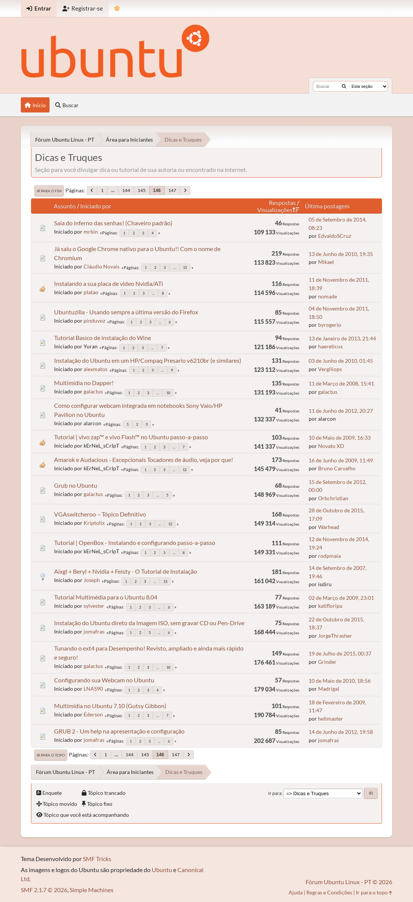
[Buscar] (344, 86)
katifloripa (330, 605)
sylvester (94, 605)
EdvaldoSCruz (334, 236)
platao (91, 292)
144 (126, 190)
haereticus (330, 346)
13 (165, 581)
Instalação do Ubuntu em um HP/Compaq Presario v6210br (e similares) (147, 360)
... (113, 190)
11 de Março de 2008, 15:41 (341, 383)
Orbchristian (333, 498)
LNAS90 (93, 688)
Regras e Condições (329, 892)
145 (142, 190)
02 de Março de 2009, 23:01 (341, 598)
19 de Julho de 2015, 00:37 (340, 653)
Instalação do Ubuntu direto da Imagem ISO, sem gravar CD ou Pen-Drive (149, 622)
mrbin (91, 231)
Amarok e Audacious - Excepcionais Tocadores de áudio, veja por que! (143, 459)
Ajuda (296, 892)
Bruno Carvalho (337, 468)
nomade (327, 296)
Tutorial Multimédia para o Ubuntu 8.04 (105, 597)
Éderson (93, 714)
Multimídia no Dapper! (83, 382)
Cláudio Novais (102, 266)
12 (184, 470)
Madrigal (328, 688)
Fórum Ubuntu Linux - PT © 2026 (349, 881)
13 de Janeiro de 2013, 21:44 (342, 338)
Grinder (327, 662)
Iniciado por (95, 205)
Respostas (282, 202)
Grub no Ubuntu (75, 485)
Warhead (328, 527)
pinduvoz (94, 320)
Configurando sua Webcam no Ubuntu (104, 680)
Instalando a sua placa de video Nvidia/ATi (108, 283)
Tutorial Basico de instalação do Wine (102, 337)
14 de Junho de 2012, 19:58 (341, 732)
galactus (93, 391)
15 (185, 267)
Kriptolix (94, 523)
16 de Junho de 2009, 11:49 (341, 460)
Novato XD (331, 446)
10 (168, 393)
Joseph (92, 580)
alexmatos (95, 369)
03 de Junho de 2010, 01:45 (341, 360)
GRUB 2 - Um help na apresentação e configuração (119, 731)
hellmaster (330, 718)
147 (172, 190)
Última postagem (327, 205)
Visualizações (278, 209)
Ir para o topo (51, 755)
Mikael (326, 262)
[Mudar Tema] (117, 8)
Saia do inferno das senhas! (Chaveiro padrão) (113, 222)
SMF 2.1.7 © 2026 (44, 889)
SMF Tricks (97, 858)
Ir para (274, 793)
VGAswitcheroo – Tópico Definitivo (100, 514)
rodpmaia (329, 555)
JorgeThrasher (335, 635)
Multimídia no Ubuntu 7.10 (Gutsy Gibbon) (110, 705)
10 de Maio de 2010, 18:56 (340, 680)
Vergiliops (330, 369)
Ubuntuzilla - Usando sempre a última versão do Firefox (126, 311)
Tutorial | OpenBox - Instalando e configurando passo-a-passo (134, 542)
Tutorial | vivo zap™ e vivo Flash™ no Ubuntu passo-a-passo (131, 436)
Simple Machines (91, 889)
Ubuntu (162, 869)
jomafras (94, 631)
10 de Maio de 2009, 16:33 (340, 437)
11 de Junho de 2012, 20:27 (341, 410)
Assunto (65, 205)
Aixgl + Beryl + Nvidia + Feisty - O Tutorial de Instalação (125, 571)
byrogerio (329, 324)
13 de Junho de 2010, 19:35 (341, 254)
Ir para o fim (49, 191)
